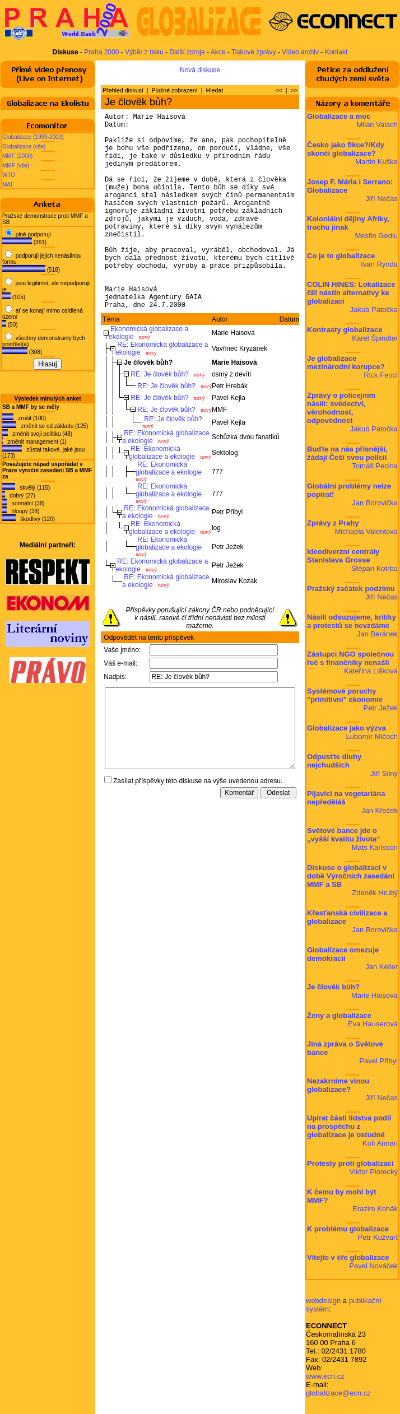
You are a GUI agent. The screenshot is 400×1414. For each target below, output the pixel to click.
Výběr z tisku (144, 52)
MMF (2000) (17, 156)
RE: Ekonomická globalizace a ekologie (162, 495)
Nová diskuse (200, 70)
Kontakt (336, 52)
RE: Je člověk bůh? (159, 416)
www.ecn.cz (325, 1376)
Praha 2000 (101, 52)
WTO (8, 175)
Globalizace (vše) (23, 146)
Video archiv (300, 52)
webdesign (323, 1300)
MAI (7, 185)
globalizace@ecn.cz (338, 1393)
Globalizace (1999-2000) (33, 137)
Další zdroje (186, 52)
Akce (218, 52)
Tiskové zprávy (253, 52)
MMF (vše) (15, 165)
